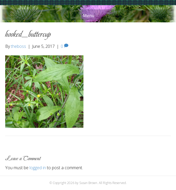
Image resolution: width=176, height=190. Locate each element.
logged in (37, 168)
